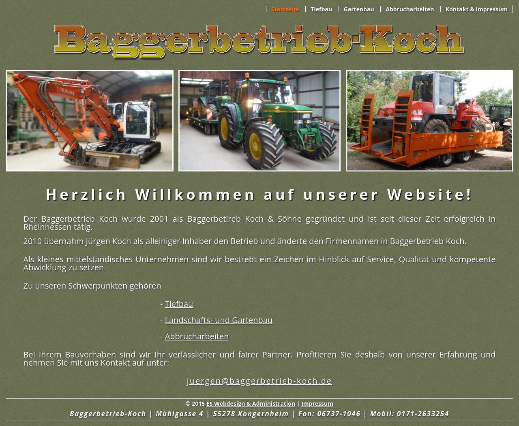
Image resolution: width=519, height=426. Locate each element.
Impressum (317, 403)
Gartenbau (359, 9)
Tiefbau (321, 9)
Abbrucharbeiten (410, 9)
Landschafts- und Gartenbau (219, 320)
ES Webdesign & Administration (250, 403)
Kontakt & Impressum (477, 9)
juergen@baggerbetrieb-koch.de (259, 381)
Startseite (285, 9)
